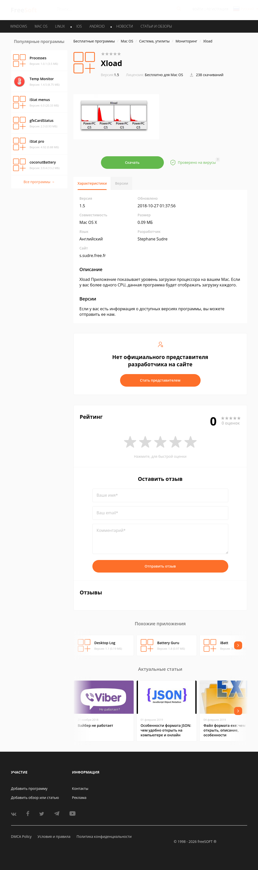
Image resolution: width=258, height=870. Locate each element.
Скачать (132, 162)
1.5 (110, 74)
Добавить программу (29, 788)
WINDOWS (18, 26)
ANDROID (97, 26)
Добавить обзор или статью (35, 797)
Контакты (80, 788)
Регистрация (217, 9)
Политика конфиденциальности (104, 836)
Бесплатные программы (94, 41)
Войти (198, 9)
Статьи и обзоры (156, 26)
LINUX (60, 26)
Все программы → (39, 181)
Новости (124, 26)
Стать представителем (160, 380)
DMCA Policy (21, 836)
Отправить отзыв (160, 566)
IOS (79, 26)
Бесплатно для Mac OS (164, 74)
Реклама (79, 797)
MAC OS (40, 26)
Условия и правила (54, 836)
